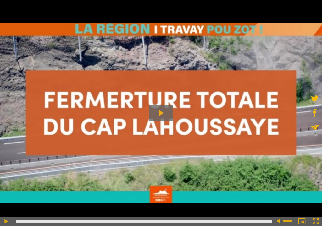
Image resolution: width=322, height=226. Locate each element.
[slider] (144, 221)
